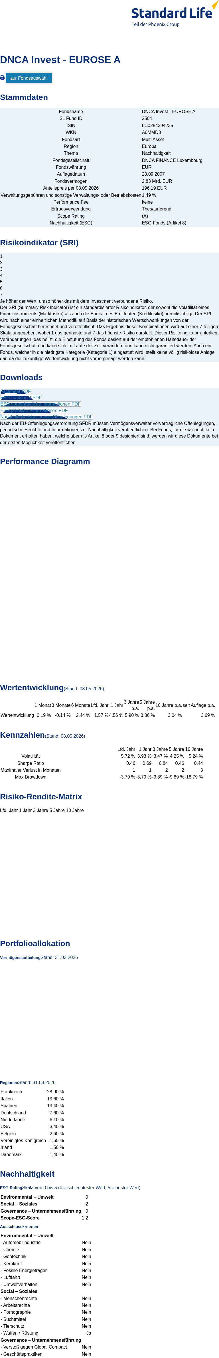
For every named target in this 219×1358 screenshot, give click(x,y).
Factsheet (15, 391)
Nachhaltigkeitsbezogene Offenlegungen (46, 416)
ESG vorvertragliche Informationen (40, 404)
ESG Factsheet (21, 397)
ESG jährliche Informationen (34, 410)
